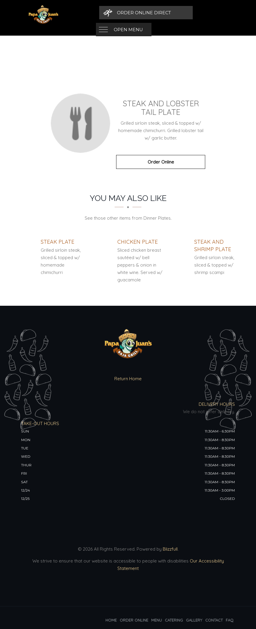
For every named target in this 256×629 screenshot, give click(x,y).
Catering (174, 620)
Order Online (161, 162)
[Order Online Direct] (194, 12)
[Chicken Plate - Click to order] (137, 241)
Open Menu (128, 12)
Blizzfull (170, 549)
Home (111, 620)
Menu (156, 620)
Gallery (194, 620)
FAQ (229, 620)
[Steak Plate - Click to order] (57, 241)
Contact (214, 620)
